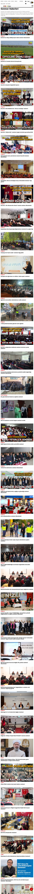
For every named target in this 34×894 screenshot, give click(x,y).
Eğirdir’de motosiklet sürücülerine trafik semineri (13, 300)
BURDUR (2, 1)
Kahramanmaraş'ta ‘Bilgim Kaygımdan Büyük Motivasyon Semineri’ (15, 808)
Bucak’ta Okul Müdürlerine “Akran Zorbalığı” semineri (14, 108)
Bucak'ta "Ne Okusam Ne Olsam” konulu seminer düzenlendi (16, 205)
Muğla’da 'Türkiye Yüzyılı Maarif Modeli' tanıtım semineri (15, 735)
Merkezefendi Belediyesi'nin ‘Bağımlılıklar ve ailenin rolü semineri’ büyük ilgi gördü (15, 688)
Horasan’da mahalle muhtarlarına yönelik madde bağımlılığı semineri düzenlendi (16, 372)
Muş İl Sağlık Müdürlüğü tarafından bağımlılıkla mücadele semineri (15, 565)
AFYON (9, 1)
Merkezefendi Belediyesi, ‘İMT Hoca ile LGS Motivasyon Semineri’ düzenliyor (15, 880)
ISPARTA (12, 1)
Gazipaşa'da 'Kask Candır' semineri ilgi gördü (12, 252)
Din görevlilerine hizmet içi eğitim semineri (12, 396)
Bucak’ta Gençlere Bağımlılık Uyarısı (10, 85)
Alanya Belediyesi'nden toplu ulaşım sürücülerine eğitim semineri (15, 540)
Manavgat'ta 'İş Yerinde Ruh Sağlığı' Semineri (12, 712)
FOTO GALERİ (8, 3)
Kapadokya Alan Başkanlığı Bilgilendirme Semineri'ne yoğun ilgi (17, 229)
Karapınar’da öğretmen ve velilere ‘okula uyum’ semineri (15, 276)
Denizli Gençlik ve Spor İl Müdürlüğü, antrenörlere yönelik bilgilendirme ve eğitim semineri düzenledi (15, 613)
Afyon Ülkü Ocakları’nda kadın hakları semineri (13, 784)
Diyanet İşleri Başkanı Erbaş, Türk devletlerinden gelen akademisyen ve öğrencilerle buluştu (15, 760)
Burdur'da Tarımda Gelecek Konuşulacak (11, 61)
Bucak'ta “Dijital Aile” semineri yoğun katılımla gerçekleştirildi (17, 132)
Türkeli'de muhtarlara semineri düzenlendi (12, 467)
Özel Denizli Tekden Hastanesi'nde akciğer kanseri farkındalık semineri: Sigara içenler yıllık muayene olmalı (16, 638)
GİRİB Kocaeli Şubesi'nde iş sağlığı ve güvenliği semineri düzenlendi (15, 492)
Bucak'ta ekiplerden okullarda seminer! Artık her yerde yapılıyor (15, 348)
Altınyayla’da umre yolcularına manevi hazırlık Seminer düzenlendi (15, 156)
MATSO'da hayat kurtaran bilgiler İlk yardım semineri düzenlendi (14, 663)
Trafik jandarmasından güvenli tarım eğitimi (12, 323)
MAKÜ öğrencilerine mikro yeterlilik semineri (12, 444)
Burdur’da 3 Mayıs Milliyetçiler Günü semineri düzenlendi (15, 37)
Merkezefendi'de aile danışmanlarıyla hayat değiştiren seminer (17, 589)
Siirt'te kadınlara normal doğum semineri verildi (13, 420)
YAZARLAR (21, 1)
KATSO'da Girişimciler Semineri (8, 832)
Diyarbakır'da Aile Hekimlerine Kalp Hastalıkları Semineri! (15, 856)
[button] (32, 6)
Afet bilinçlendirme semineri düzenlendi (11, 516)
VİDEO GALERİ (3, 3)
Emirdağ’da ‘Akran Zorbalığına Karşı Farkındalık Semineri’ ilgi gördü (16, 181)
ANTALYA (5, 1)
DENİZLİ (16, 1)
